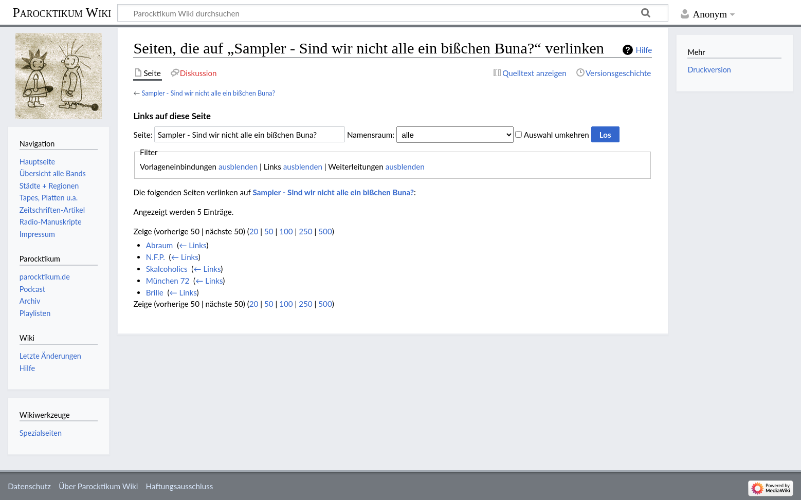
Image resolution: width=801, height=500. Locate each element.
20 (254, 231)
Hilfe (643, 49)
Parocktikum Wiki (61, 11)
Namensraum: (370, 134)
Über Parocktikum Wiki (98, 486)
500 (325, 231)
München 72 (168, 280)
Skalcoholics (167, 268)
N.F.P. (155, 257)
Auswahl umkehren (556, 134)
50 (269, 231)
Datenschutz (29, 486)
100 (286, 231)
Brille (154, 292)
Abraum (159, 245)
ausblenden (238, 166)
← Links (192, 245)
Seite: (142, 134)
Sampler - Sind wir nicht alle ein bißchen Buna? (208, 93)
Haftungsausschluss (179, 486)
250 (305, 231)
